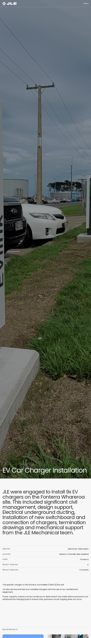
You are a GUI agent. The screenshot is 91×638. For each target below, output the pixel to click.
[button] (86, 3)
